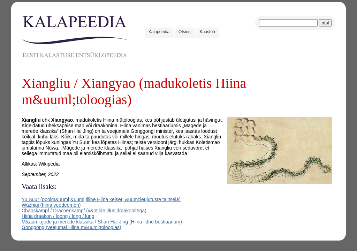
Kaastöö (207, 31)
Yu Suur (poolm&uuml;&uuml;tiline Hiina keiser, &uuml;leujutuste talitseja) (101, 199)
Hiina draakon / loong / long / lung (58, 216)
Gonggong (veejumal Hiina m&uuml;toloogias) (71, 227)
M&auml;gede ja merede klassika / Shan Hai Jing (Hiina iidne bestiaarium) (102, 222)
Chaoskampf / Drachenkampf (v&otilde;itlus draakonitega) (84, 210)
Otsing (184, 31)
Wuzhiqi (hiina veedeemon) (51, 205)
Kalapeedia (159, 31)
